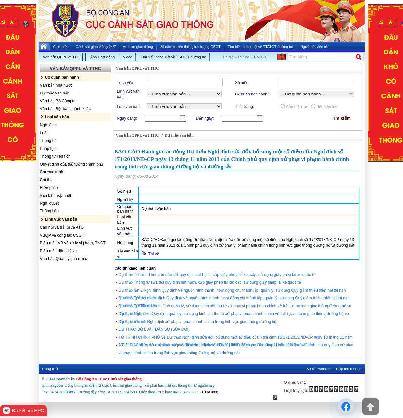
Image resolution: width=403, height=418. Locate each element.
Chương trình (51, 172)
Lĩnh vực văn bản (61, 219)
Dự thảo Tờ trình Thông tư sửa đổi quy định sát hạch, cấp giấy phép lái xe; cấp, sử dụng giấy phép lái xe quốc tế (217, 274)
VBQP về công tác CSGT (62, 235)
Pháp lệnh (49, 148)
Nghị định (48, 125)
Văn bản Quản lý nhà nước (63, 258)
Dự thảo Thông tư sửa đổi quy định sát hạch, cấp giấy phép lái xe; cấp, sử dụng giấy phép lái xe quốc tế (210, 282)
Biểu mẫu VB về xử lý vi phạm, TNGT (73, 243)
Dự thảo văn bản (55, 93)
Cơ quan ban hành (62, 77)
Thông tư (48, 140)
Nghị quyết (49, 203)
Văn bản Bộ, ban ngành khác (65, 109)
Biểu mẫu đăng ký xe (58, 251)
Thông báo (49, 211)
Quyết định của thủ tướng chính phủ (71, 164)
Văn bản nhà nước (56, 85)
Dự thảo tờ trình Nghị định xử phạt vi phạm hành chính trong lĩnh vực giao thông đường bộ (198, 321)
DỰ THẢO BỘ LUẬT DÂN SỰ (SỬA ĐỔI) (154, 329)
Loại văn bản (57, 117)
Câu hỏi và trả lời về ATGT (63, 227)
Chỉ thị (46, 180)
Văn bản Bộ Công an (58, 101)
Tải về (150, 253)
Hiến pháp (49, 187)
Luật (44, 133)
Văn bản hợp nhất (55, 195)
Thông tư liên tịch (55, 156)
